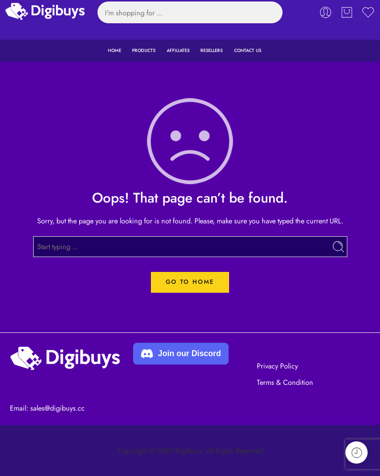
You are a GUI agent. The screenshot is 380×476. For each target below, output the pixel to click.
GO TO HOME (190, 281)
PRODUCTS (143, 50)
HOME (114, 50)
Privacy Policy (277, 366)
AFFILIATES (178, 50)
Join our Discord (181, 354)
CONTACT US (247, 50)
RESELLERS (211, 50)
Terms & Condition (285, 382)
